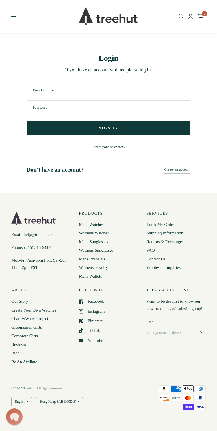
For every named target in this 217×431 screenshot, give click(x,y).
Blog (15, 353)
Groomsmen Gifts (26, 327)
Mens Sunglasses (93, 242)
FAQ (151, 250)
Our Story (19, 301)
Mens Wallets (90, 276)
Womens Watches (94, 233)
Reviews (18, 344)
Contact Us (156, 259)
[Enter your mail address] (200, 333)
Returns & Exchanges (165, 242)
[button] (14, 416)
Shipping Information (165, 233)
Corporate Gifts (24, 336)
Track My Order (160, 224)
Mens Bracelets (92, 259)
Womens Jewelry (93, 267)
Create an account (177, 169)
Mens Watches (91, 224)
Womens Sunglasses (96, 250)
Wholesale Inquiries (164, 267)
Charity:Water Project (29, 318)
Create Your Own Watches (33, 310)
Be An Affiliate (24, 362)
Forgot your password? (108, 147)
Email (151, 322)
